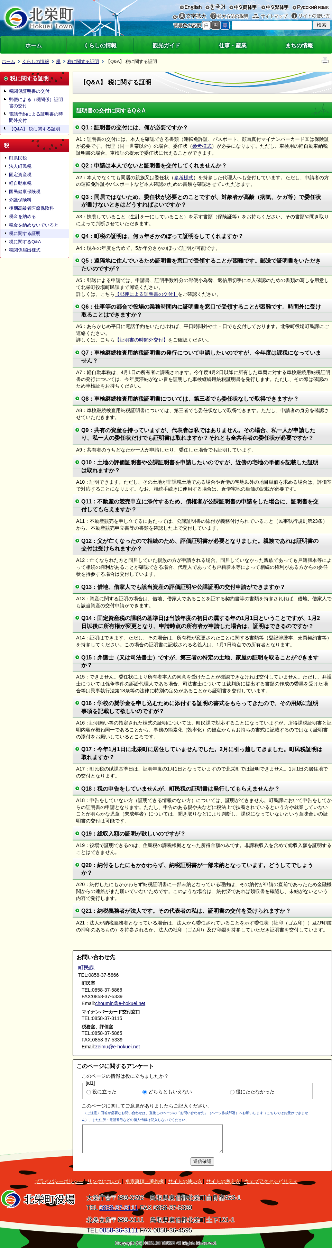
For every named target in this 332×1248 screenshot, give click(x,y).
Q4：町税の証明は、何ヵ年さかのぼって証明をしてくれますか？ (162, 236)
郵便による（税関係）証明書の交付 (36, 102)
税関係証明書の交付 (29, 91)
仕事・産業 (233, 45)
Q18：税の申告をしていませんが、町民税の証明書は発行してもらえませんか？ (180, 789)
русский (311, 6)
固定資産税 (20, 174)
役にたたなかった (255, 1091)
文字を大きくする (193, 16)
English (190, 6)
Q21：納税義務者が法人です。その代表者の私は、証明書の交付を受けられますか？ (186, 911)
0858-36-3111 (118, 1230)
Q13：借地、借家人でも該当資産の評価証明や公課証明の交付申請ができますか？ (183, 587)
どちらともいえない (170, 1091)
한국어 (215, 6)
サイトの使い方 (310, 16)
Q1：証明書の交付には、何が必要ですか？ (134, 127)
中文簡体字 (243, 6)
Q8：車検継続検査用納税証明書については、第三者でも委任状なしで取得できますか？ (190, 399)
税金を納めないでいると (33, 225)
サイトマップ (270, 16)
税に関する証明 (83, 61)
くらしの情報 (100, 45)
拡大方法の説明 (229, 16)
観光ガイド (166, 45)
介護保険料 (20, 199)
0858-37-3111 (118, 1207)
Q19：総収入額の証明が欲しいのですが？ (133, 834)
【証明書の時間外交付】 (141, 340)
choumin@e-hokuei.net (120, 1003)
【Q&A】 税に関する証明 (34, 128)
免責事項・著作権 (144, 1181)
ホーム (33, 45)
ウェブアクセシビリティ (270, 1181)
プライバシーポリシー (59, 1181)
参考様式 (202, 146)
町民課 (86, 968)
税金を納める (22, 216)
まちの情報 (299, 45)
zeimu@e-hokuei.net (117, 1046)
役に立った (104, 1091)
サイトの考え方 (223, 1181)
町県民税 (18, 158)
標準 (206, 25)
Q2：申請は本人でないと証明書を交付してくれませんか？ (154, 165)
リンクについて (104, 1181)
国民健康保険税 (24, 191)
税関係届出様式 (24, 250)
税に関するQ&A (25, 241)
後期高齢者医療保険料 (31, 208)
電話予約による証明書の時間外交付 (36, 117)
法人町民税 (20, 166)
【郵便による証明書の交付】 (146, 294)
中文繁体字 (274, 6)
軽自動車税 (20, 183)
